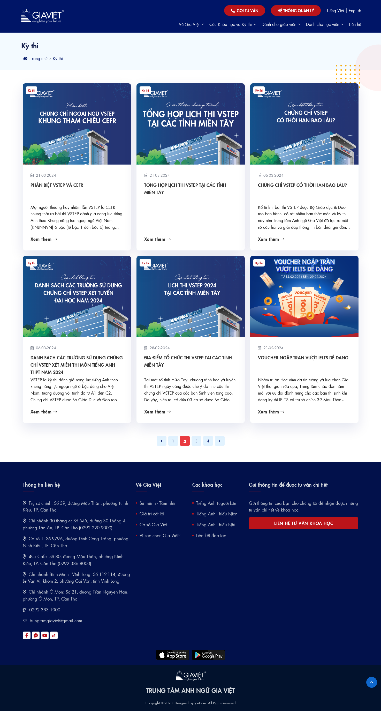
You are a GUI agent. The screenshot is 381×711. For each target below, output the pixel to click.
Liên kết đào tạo (211, 535)
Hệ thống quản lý (296, 10)
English (355, 10)
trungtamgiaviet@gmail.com (52, 620)
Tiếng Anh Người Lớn (216, 503)
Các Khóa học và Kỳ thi (232, 24)
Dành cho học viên (324, 24)
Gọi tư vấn (244, 10)
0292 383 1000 (41, 609)
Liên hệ (355, 24)
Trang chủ (35, 58)
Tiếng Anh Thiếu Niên (217, 513)
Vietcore (200, 702)
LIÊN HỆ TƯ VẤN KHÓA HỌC (303, 523)
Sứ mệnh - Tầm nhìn (158, 503)
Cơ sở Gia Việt (153, 524)
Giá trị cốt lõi (152, 513)
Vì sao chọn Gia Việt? (160, 535)
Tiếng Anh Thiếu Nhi (215, 524)
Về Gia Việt (191, 24)
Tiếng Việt (335, 10)
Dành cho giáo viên (281, 24)
